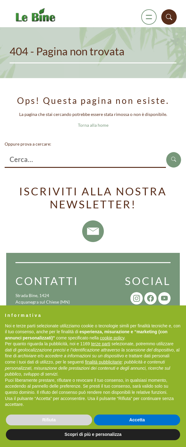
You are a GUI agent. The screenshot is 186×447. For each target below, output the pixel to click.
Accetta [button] (137, 419)
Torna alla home (93, 125)
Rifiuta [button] (49, 419)
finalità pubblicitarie (103, 362)
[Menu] (149, 17)
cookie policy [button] (112, 337)
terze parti (100, 343)
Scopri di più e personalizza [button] (93, 434)
